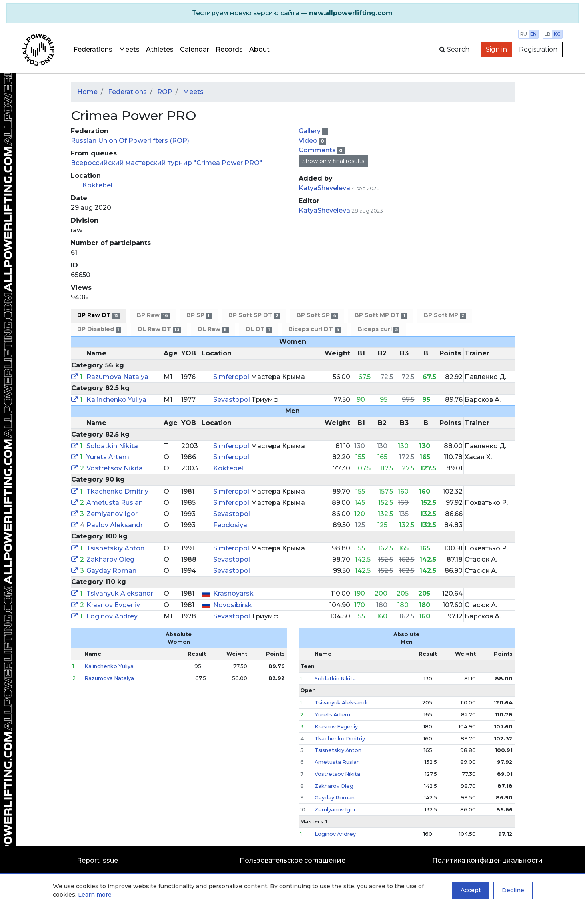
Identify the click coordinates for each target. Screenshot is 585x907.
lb (548, 34)
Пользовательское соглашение (292, 860)
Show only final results (333, 161)
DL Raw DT (159, 329)
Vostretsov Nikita (114, 468)
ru (523, 34)
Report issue (97, 860)
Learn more (95, 894)
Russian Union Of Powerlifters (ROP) (130, 140)
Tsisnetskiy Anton (115, 548)
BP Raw (153, 315)
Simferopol (232, 377)
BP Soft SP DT (254, 315)
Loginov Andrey (112, 616)
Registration (538, 49)
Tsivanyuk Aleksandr (119, 593)
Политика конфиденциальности (487, 860)
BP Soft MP (445, 315)
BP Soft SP (317, 315)
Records (229, 49)
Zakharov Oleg (110, 559)
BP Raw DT (98, 315)
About (259, 49)
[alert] (292, 13)
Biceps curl (378, 329)
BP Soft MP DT (381, 315)
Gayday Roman (111, 570)
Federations (93, 49)
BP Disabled (99, 329)
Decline (513, 890)
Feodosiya (230, 525)
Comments (318, 150)
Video (309, 140)
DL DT (259, 329)
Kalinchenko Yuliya (116, 399)
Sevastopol (232, 399)
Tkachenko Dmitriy (117, 491)
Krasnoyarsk (233, 593)
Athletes (160, 49)
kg (557, 34)
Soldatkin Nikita (112, 446)
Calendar (194, 49)
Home (87, 92)
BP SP (198, 315)
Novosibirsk (232, 605)
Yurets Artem (107, 457)
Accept (471, 890)
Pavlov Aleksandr (114, 525)
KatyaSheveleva (324, 188)
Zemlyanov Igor (112, 514)
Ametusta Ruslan (114, 502)
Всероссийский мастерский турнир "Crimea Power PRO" (166, 163)
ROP (164, 92)
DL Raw (213, 329)
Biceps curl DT (314, 329)
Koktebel (97, 185)
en (533, 34)
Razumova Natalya (117, 377)
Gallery (310, 131)
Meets (129, 49)
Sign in (496, 49)
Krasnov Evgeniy (113, 605)
